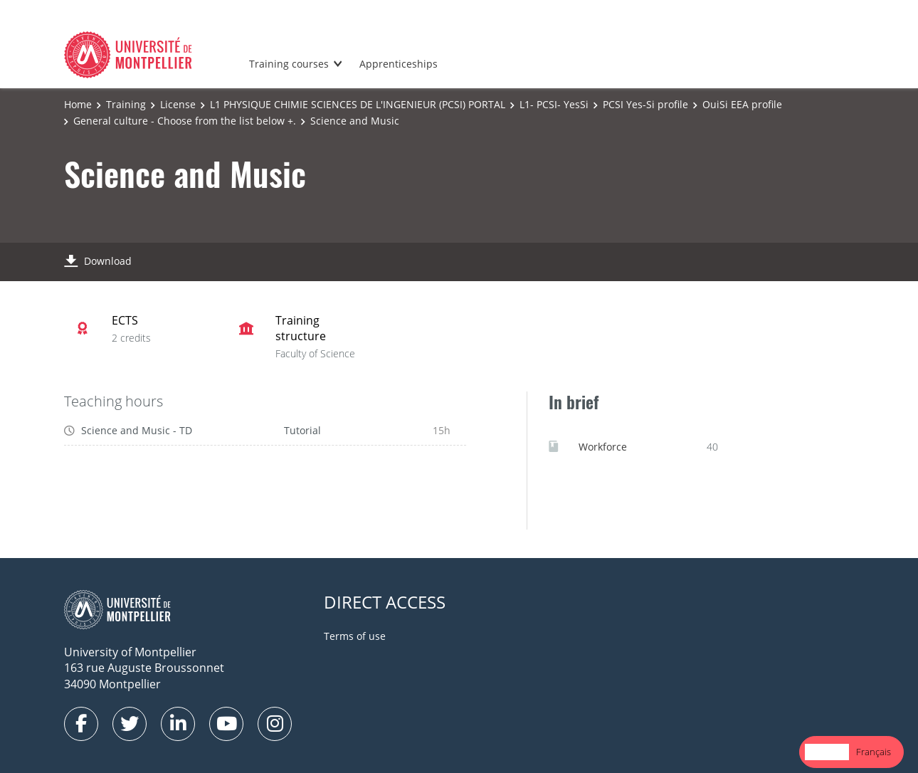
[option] (873, 752)
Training (126, 104)
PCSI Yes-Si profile (645, 104)
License (178, 104)
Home (78, 104)
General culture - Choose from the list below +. (184, 120)
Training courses (289, 63)
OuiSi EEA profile (742, 104)
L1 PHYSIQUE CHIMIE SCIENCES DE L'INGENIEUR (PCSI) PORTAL (357, 104)
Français (873, 751)
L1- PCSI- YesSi (554, 104)
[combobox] (827, 752)
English (827, 751)
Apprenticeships (398, 63)
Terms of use (355, 636)
